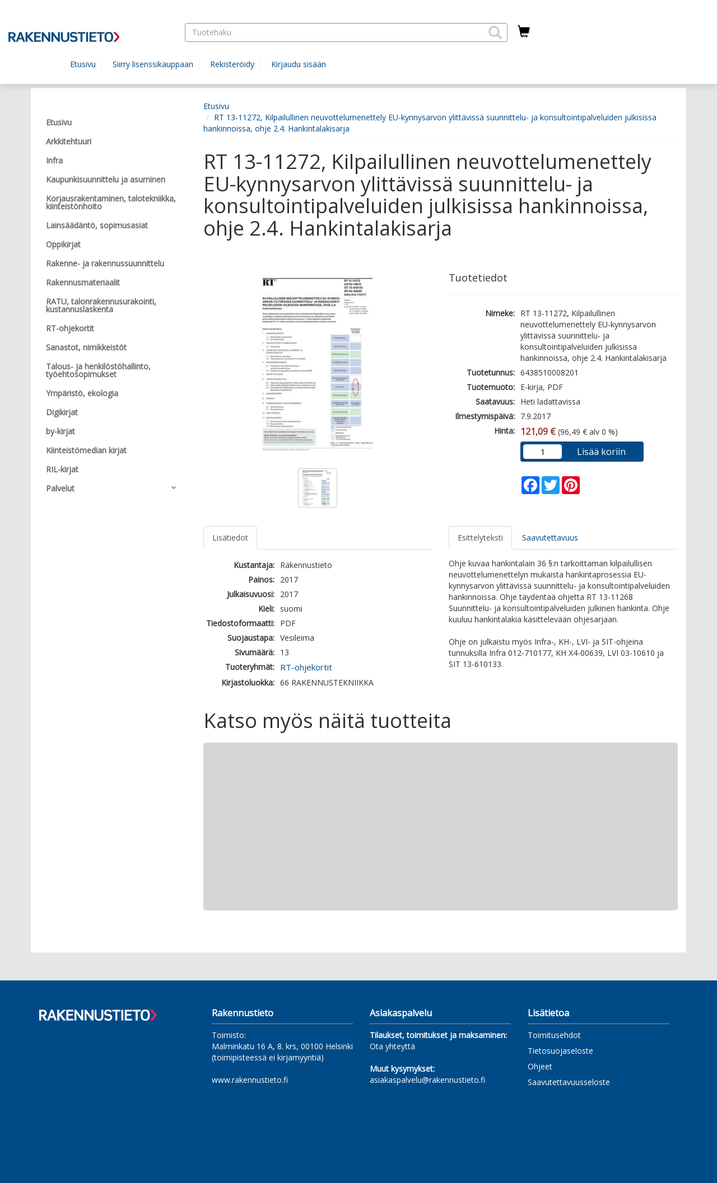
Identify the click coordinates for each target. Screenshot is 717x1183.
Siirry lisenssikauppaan (153, 64)
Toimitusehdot (554, 1035)
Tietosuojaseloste (560, 1050)
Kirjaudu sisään (298, 64)
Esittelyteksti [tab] (480, 537)
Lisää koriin (601, 451)
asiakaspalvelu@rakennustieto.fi (427, 1079)
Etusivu (83, 64)
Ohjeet (540, 1066)
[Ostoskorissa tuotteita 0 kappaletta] (523, 31)
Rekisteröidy (232, 64)
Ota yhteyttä (392, 1046)
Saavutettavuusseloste (569, 1082)
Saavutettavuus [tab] (550, 537)
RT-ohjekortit (306, 667)
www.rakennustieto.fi (250, 1079)
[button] (495, 32)
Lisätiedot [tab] (230, 537)
